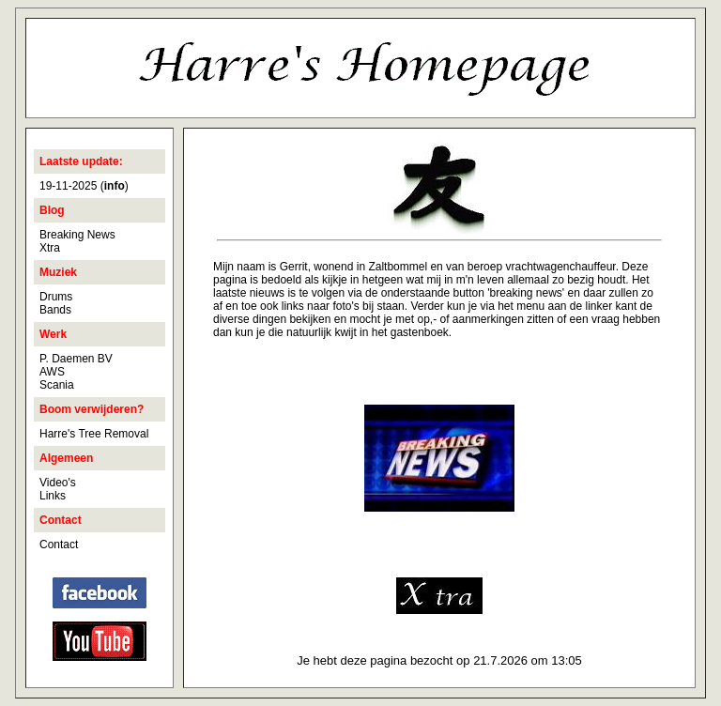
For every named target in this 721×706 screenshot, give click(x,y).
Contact (58, 544)
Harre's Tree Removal (93, 433)
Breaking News (77, 234)
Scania (56, 384)
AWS (52, 371)
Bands (55, 309)
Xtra (49, 247)
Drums (55, 296)
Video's (57, 482)
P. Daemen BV (76, 358)
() (114, 185)
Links (52, 495)
